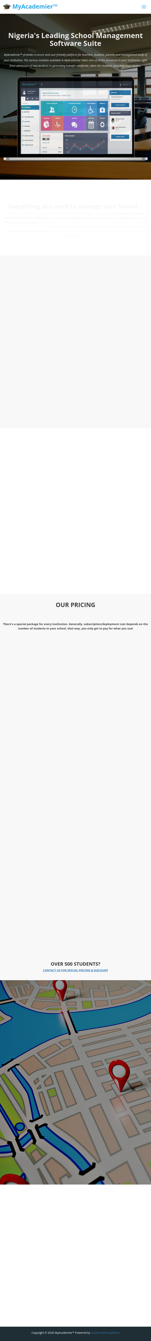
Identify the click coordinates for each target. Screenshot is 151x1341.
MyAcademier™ (30, 6)
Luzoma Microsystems (105, 1333)
